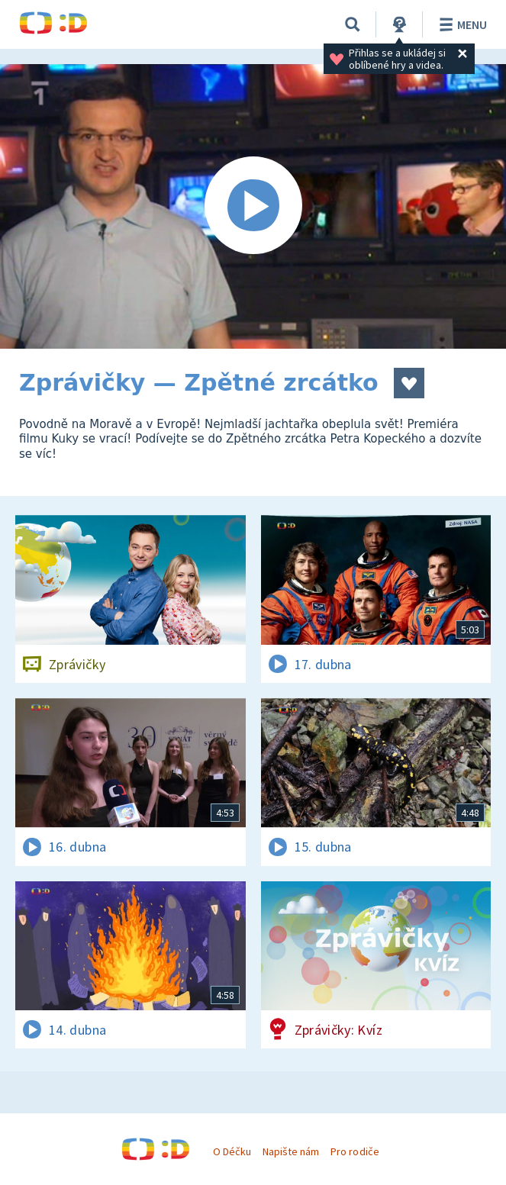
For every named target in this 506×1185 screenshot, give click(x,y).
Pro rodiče (354, 1151)
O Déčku (232, 1151)
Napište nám (291, 1151)
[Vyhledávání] (352, 24)
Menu (460, 24)
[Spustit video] (253, 206)
